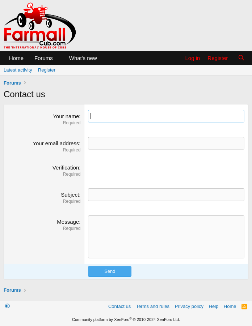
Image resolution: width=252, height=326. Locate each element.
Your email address (56, 143)
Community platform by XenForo (126, 319)
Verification (65, 167)
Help (214, 306)
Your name (66, 116)
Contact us (119, 306)
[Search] (241, 58)
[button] (59, 58)
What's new (83, 58)
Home (16, 58)
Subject (70, 195)
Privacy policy (189, 306)
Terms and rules (152, 306)
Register (46, 70)
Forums (43, 58)
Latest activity (18, 70)
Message (68, 222)
